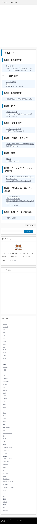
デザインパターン (7, 473)
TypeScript (5, 438)
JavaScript (5, 378)
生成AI (4, 504)
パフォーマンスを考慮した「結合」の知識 (19, 114)
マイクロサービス (7, 484)
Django (4, 352)
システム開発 (6, 461)
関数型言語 (5, 510)
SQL (4, 435)
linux (4, 387)
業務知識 (5, 501)
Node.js (5, 398)
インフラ (5, 456)
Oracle (4, 407)
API (4, 329)
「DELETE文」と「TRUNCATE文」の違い (19, 99)
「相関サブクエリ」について (15, 131)
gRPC (4, 369)
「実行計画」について (13, 199)
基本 (7, 84)
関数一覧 (8, 159)
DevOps (5, 349)
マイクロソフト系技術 (8, 487)
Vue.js (4, 444)
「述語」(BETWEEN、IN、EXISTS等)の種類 (20, 144)
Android (5, 324)
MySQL (5, 390)
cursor (4, 341)
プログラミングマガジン (13, 520)
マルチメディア (7, 490)
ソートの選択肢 (11, 82)
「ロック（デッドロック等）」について (18, 181)
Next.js (4, 393)
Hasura (4, 372)
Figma (4, 358)
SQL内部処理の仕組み (13, 197)
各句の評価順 (10, 66)
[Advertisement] (18, 26)
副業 (4, 496)
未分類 (4, 499)
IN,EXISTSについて (12, 146)
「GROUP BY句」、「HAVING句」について (20, 68)
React (4, 415)
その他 (4, 467)
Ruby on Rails (6, 427)
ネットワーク (6, 479)
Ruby (4, 424)
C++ (4, 335)
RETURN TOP (30, 225)
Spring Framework (7, 433)
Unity (4, 441)
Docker (4, 355)
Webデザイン (6, 450)
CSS (4, 338)
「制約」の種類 (11, 218)
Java (4, 375)
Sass (4, 430)
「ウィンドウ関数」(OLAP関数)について (18, 70)
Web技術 (5, 453)
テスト (4, 476)
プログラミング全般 (8, 481)
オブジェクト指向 (7, 458)
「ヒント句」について (13, 205)
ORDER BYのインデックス (14, 86)
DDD (4, 347)
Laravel (5, 384)
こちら (14, 260)
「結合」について (11, 112)
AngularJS (5, 327)
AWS (4, 332)
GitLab (4, 364)
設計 (4, 507)
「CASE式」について (12, 161)
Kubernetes (5, 381)
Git (3, 361)
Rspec (4, 421)
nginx (4, 395)
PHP (4, 410)
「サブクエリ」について (13, 129)
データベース (6, 470)
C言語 (4, 344)
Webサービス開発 (7, 447)
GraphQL (5, 367)
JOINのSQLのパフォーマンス (15, 116)
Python (4, 413)
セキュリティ (6, 464)
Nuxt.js (4, 404)
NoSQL (5, 401)
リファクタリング (7, 493)
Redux (4, 418)
